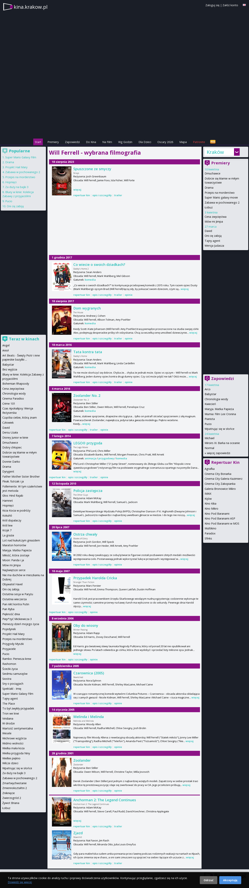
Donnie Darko (11, 461)
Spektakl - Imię (11, 688)
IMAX (208, 493)
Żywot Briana (10, 803)
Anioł (5, 350)
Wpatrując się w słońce (219, 429)
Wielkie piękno (11, 758)
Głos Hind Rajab (12, 495)
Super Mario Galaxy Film (20, 157)
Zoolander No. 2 (86, 395)
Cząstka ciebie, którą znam (19, 417)
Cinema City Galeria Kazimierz (223, 478)
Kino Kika (210, 503)
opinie (128, 295)
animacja (90, 458)
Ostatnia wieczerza (14, 599)
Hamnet (7, 500)
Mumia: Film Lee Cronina (220, 414)
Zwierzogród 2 (11, 798)
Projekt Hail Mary (16, 167)
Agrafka (210, 469)
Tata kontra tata (87, 351)
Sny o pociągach (12, 683)
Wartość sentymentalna (17, 728)
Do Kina (91, 142)
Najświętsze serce (13, 570)
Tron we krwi (10, 713)
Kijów (208, 498)
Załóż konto (230, 5)
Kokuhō (7, 515)
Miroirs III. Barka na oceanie (222, 443)
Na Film (107, 142)
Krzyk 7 (6, 530)
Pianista (210, 419)
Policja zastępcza (88, 490)
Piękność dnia (11, 614)
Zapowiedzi (72, 142)
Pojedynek (9, 629)
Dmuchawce (212, 173)
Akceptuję (230, 880)
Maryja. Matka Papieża (219, 409)
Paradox (210, 533)
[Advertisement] (124, 111)
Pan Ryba (8, 609)
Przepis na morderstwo (220, 192)
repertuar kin (81, 195)
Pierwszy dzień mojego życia (20, 624)
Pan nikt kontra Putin (15, 604)
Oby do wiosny (85, 625)
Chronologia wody (216, 399)
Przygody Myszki (13, 644)
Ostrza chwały (85, 534)
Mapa (183, 142)
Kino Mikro (211, 508)
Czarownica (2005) (88, 673)
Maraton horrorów (14, 545)
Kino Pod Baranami (217, 513)
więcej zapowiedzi (218, 453)
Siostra (6, 679)
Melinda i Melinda (88, 716)
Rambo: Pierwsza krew (16, 659)
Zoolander (82, 760)
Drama (209, 187)
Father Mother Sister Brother (21, 476)
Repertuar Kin (225, 462)
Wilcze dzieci (10, 763)
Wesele (6, 733)
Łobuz (209, 207)
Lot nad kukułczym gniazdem (21, 540)
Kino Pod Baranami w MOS (222, 523)
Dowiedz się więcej (20, 882)
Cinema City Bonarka (218, 474)
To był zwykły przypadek (18, 708)
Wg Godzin (125, 142)
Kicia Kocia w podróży (16, 510)
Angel (6, 345)
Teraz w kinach (24, 339)
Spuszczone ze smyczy (92, 168)
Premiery (53, 142)
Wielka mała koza (13, 748)
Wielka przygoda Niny (16, 753)
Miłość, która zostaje (15, 555)
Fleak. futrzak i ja (13, 481)
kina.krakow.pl (30, 6)
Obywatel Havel (12, 584)
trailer (118, 195)
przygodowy (106, 458)
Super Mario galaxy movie (221, 197)
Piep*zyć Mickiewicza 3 (17, 619)
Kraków (215, 151)
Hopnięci (11, 182)
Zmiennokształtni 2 (14, 788)
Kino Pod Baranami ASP (220, 518)
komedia (90, 279)
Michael (209, 438)
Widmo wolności (12, 743)
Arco (207, 389)
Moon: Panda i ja (13, 560)
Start (38, 142)
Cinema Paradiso (13, 398)
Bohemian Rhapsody (15, 383)
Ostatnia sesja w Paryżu (17, 594)
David (208, 231)
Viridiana (7, 718)
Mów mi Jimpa (214, 221)
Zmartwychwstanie (14, 783)
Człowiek (8, 422)
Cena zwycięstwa (215, 217)
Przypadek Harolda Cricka (95, 578)
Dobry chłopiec (12, 447)
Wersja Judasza (214, 245)
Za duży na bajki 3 (16, 187)
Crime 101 (8, 403)
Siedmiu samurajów (14, 674)
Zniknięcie (8, 793)
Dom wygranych (87, 308)
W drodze (8, 723)
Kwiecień (210, 404)
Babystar (210, 394)
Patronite (199, 142)
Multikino (210, 528)
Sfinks (208, 538)
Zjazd (78, 833)
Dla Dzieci (145, 142)
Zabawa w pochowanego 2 (222, 202)
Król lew (7, 525)
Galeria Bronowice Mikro (220, 489)
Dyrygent (8, 471)
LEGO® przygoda (87, 443)
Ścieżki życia (10, 669)
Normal (209, 448)
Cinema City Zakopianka (220, 484)
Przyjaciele (9, 649)
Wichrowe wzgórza (14, 738)
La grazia (8, 535)
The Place (8, 703)
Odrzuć (208, 880)
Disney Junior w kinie (15, 437)
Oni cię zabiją (213, 236)
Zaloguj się (212, 5)
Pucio (208, 424)
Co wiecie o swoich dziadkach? (99, 264)
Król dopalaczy (11, 520)
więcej (77, 189)
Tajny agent (212, 241)
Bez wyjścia (9, 369)
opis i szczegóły (102, 195)
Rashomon (9, 664)
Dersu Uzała (10, 432)
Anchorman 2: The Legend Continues (104, 800)
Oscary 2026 (165, 142)
